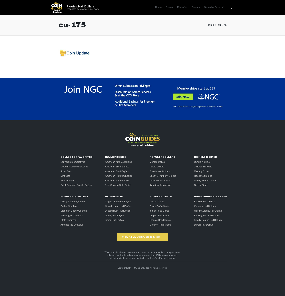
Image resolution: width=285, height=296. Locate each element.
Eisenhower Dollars (160, 171)
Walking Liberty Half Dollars (208, 211)
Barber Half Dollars (204, 225)
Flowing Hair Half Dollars (207, 215)
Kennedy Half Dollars (205, 206)
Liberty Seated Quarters (73, 201)
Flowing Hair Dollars (80, 6)
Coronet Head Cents (160, 225)
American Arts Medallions (118, 162)
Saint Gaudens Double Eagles (76, 185)
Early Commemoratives (73, 162)
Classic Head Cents (160, 220)
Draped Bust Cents (160, 215)
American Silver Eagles (117, 166)
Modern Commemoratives (74, 166)
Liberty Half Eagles (114, 215)
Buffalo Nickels (202, 162)
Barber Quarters (69, 206)
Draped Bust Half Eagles (118, 211)
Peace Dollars (157, 166)
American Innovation (160, 185)
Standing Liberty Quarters (74, 211)
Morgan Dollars (158, 162)
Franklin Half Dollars (204, 201)
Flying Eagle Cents (159, 206)
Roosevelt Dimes (203, 176)
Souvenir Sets (68, 180)
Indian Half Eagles (114, 220)
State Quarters (68, 220)
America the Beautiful (72, 225)
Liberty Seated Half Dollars (208, 220)
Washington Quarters (72, 215)
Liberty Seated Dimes (205, 180)
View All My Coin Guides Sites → (142, 236)
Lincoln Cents (157, 201)
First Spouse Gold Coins (118, 185)
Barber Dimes (201, 185)
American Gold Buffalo (117, 180)
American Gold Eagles (117, 171)
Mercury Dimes (202, 171)
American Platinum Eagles (119, 176)
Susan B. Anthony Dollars (163, 176)
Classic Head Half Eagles (118, 206)
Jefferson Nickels (203, 166)
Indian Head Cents (159, 211)
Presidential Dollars (160, 180)
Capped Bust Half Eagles (118, 201)
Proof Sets (66, 171)
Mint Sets (65, 176)
